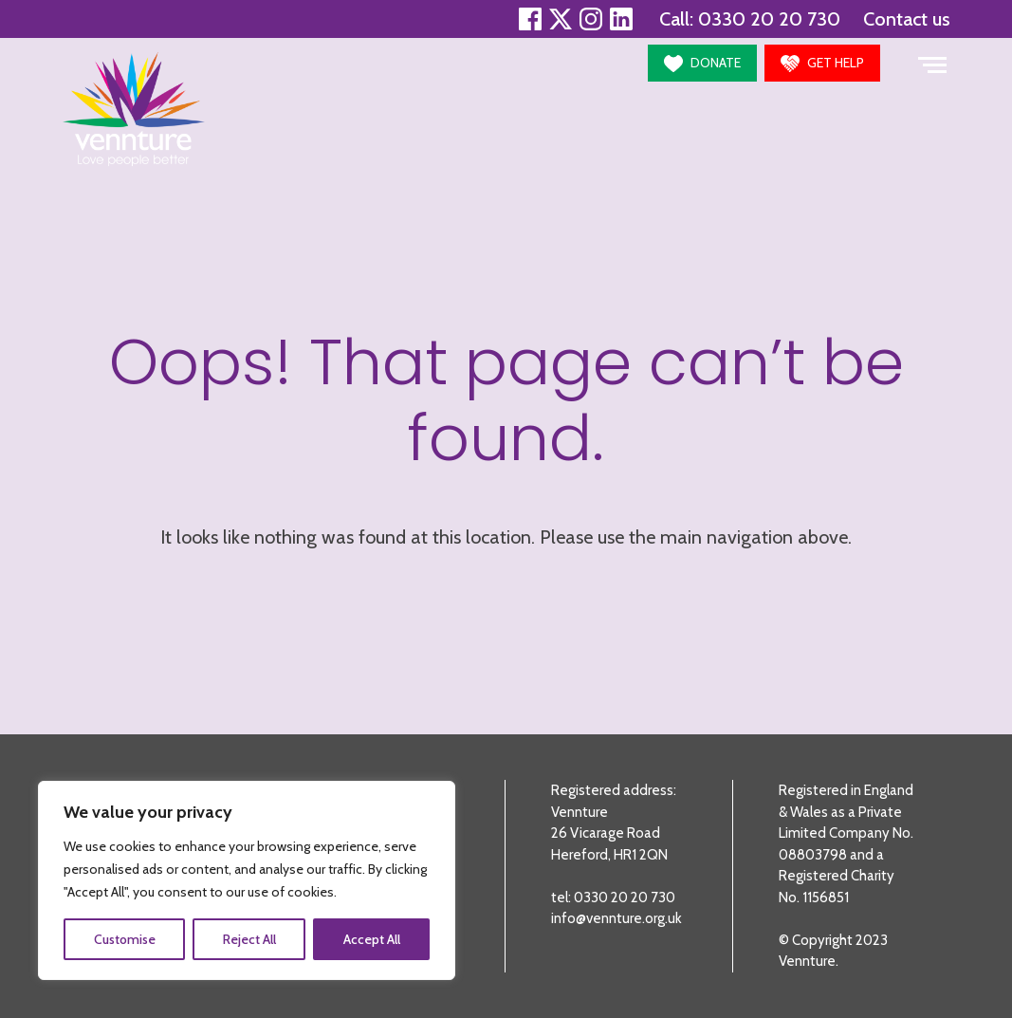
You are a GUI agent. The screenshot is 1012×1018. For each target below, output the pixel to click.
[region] (246, 880)
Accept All (371, 939)
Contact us (906, 19)
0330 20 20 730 (769, 19)
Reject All (249, 939)
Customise (125, 939)
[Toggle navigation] (932, 63)
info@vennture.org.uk (616, 918)
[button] (702, 63)
